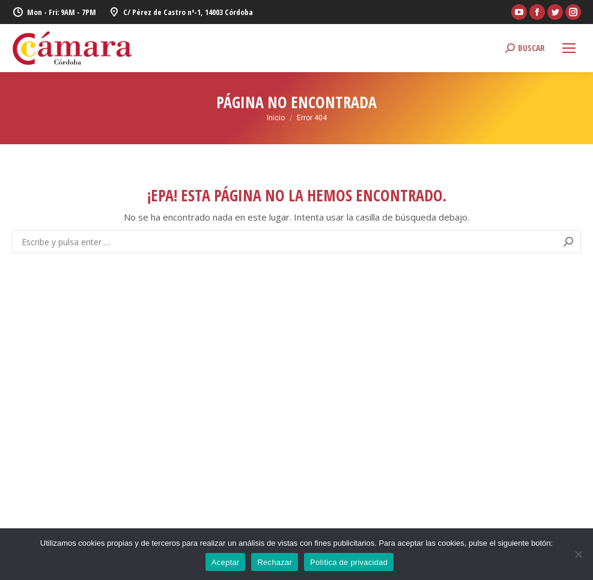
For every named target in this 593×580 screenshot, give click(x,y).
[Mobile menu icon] (569, 48)
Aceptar (225, 562)
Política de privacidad (349, 562)
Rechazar (274, 562)
